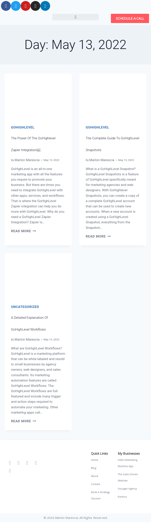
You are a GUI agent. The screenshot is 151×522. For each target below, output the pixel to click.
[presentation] (38, 96)
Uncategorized (25, 307)
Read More (23, 231)
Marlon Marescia (27, 160)
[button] (75, 17)
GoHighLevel (22, 127)
